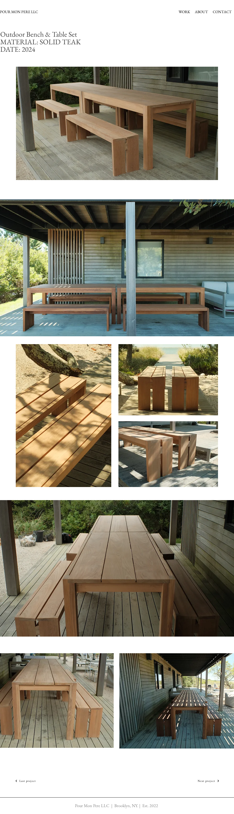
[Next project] (208, 781)
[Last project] (25, 781)
